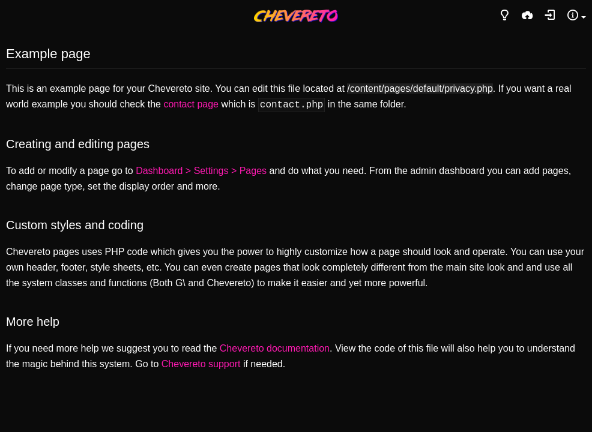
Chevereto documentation (275, 347)
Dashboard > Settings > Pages (201, 169)
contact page (191, 104)
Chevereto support (201, 363)
